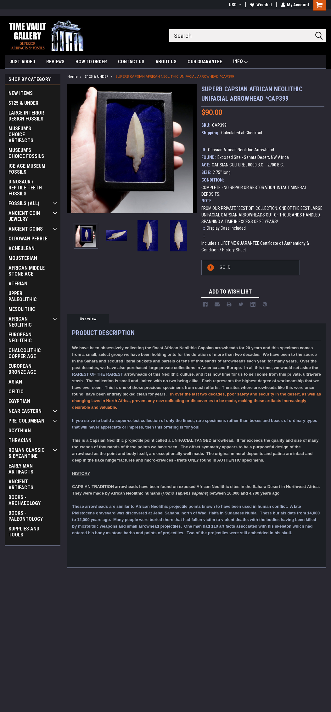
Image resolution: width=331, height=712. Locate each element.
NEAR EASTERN (25, 411)
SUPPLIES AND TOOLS (23, 532)
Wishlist (261, 4)
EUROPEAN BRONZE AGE (22, 369)
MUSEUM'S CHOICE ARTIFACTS (20, 134)
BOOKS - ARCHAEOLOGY (24, 500)
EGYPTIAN (19, 401)
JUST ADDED (22, 61)
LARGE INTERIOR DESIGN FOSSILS (26, 116)
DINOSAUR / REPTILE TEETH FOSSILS (25, 188)
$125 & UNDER (23, 103)
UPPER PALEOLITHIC (22, 296)
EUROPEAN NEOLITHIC (20, 338)
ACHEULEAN (21, 248)
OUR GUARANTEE (205, 61)
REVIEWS (55, 61)
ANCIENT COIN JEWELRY (24, 216)
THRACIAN (19, 440)
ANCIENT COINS (25, 229)
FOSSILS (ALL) (23, 203)
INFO (240, 62)
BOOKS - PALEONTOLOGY (25, 516)
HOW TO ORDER (91, 61)
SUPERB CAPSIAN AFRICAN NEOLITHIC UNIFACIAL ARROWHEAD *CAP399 (174, 77)
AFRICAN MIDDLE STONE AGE (26, 271)
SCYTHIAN (19, 431)
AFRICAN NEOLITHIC (20, 322)
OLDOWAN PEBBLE (28, 239)
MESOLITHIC (21, 309)
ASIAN (15, 382)
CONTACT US (131, 61)
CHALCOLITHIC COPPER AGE (24, 353)
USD (234, 4)
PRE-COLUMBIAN (26, 421)
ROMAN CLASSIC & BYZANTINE (26, 453)
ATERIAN (17, 284)
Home (72, 77)
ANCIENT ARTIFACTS (20, 485)
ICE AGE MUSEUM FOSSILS (26, 169)
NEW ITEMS (20, 93)
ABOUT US (166, 61)
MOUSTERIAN (22, 258)
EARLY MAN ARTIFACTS (20, 469)
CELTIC (16, 392)
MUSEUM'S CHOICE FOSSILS (26, 153)
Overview (88, 319)
